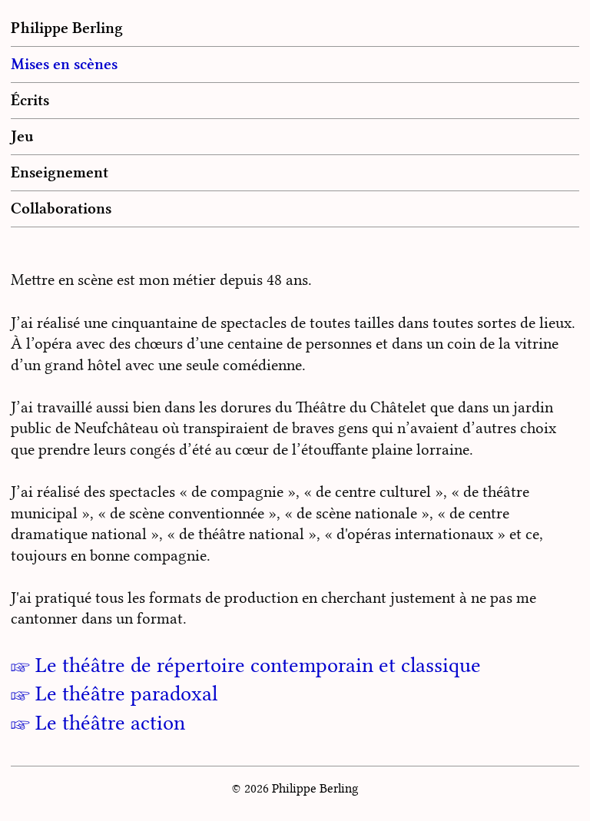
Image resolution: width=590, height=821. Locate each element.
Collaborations (61, 208)
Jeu (22, 136)
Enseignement (59, 172)
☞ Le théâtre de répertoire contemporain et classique (246, 665)
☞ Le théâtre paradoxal (114, 693)
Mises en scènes (64, 64)
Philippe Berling (67, 27)
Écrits (30, 100)
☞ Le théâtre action (98, 722)
